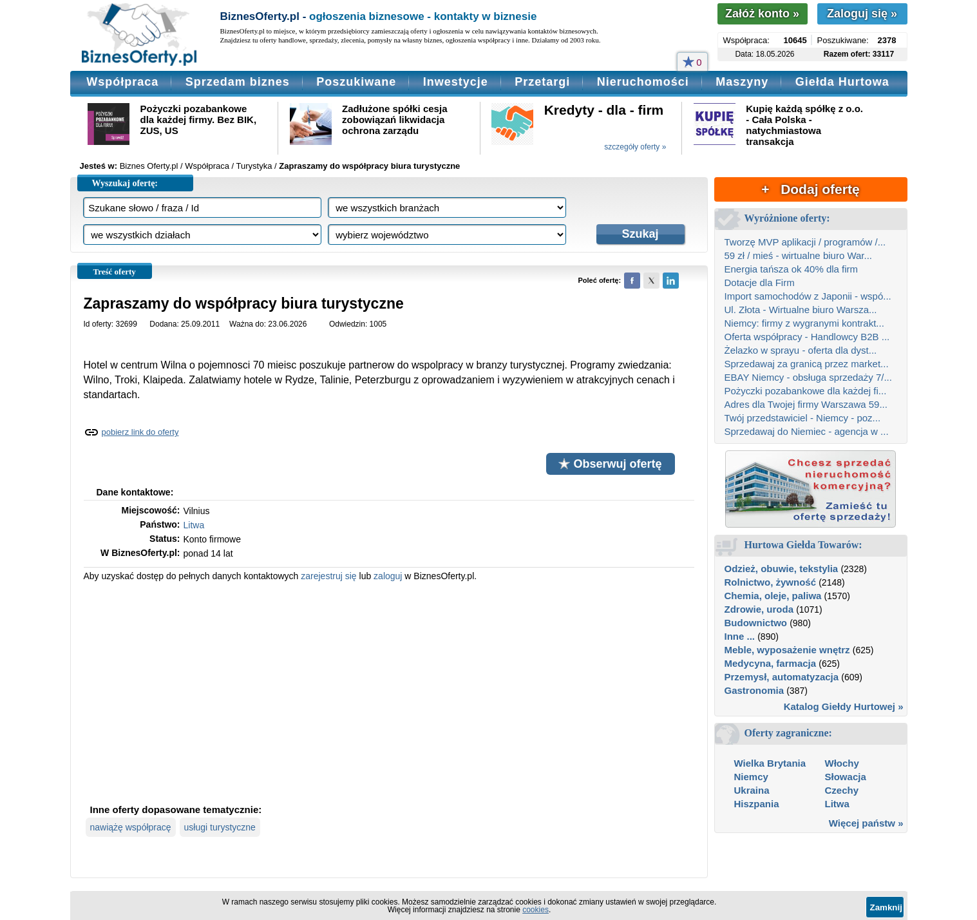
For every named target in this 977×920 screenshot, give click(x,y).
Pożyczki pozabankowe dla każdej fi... (806, 390)
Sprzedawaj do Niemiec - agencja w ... (807, 431)
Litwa (194, 525)
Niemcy (751, 776)
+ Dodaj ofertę (810, 189)
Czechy (842, 790)
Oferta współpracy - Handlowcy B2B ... (807, 336)
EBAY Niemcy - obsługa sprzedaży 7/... (808, 377)
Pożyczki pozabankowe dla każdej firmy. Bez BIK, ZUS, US (198, 119)
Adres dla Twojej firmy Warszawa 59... (806, 404)
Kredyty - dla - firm (604, 109)
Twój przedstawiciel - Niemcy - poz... (803, 417)
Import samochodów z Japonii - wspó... (808, 296)
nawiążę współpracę (130, 827)
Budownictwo (756, 622)
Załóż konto (762, 13)
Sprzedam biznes (237, 81)
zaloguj (388, 576)
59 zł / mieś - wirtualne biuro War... (799, 255)
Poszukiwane (356, 81)
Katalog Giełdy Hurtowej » (844, 706)
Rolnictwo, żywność (771, 582)
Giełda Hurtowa (842, 81)
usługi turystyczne (220, 827)
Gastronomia (754, 690)
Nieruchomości (643, 81)
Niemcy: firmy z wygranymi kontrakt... (804, 323)
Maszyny (742, 81)
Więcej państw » (866, 823)
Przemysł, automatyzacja (782, 676)
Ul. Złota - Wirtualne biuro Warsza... (801, 309)
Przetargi (542, 81)
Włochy (842, 763)
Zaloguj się (862, 13)
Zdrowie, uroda (759, 609)
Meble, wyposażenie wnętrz (787, 649)
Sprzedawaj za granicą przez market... (807, 363)
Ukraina (752, 790)
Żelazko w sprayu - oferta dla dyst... (801, 350)
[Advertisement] (389, 691)
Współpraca (122, 81)
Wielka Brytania (770, 763)
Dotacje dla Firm (760, 282)
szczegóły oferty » (635, 146)
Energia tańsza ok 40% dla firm (791, 269)
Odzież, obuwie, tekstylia (782, 568)
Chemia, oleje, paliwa (773, 595)
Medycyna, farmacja (771, 663)
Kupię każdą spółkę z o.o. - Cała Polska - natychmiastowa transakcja (804, 125)
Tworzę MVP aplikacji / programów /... (805, 241)
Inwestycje (455, 81)
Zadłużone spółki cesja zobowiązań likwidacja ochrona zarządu (394, 119)
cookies (535, 909)
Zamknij (886, 907)
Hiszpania (756, 803)
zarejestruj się (328, 576)
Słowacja (845, 776)
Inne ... (740, 636)
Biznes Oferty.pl (149, 166)
